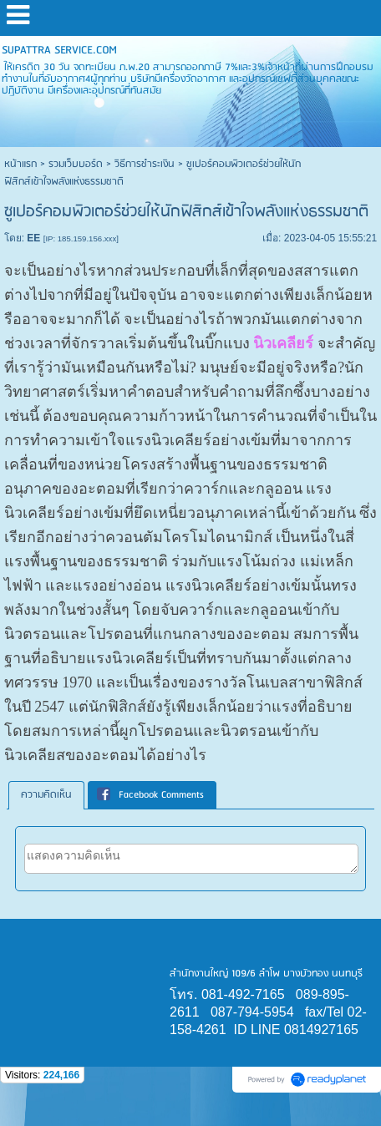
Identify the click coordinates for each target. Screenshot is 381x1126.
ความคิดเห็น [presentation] (46, 795)
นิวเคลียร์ (283, 343)
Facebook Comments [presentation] (150, 795)
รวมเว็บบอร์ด (75, 164)
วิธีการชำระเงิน (144, 164)
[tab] (46, 795)
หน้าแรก (20, 164)
